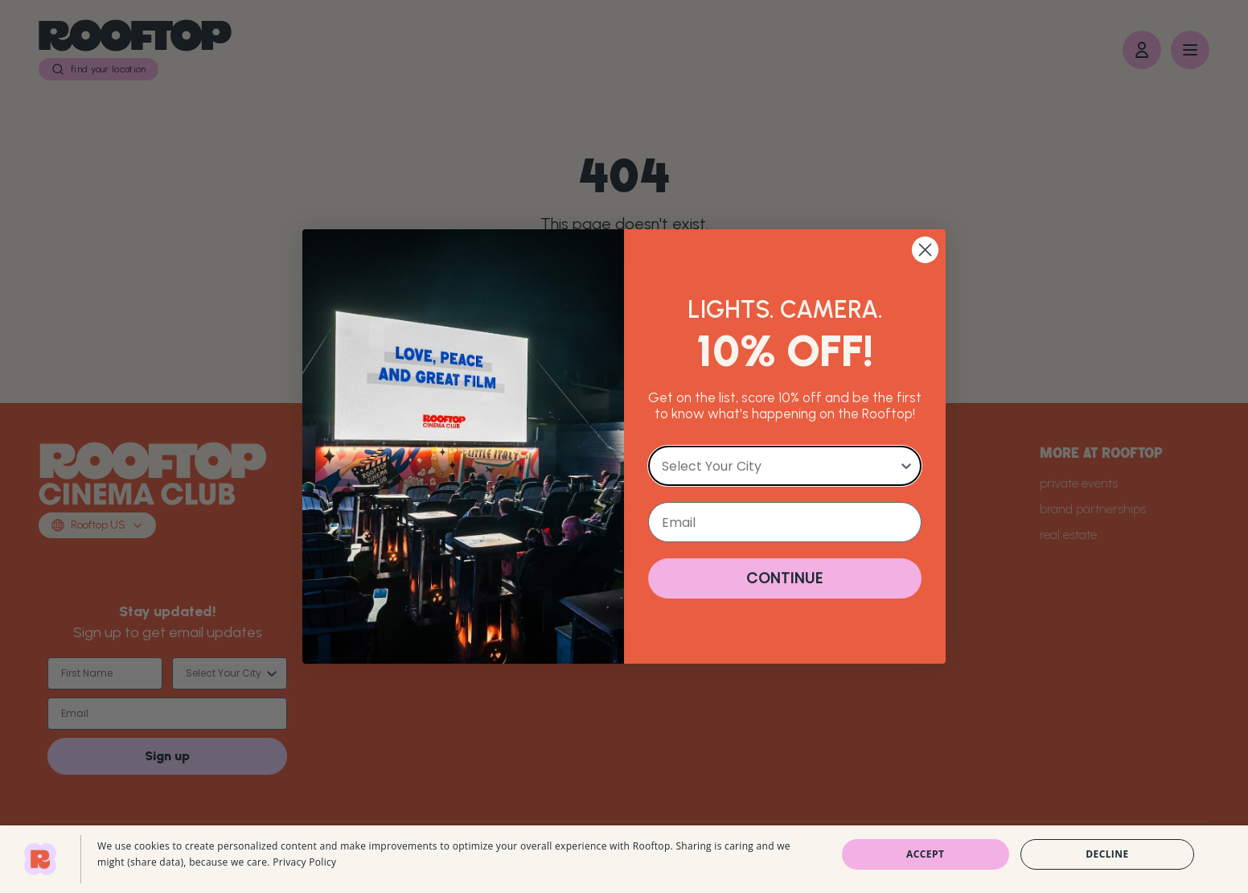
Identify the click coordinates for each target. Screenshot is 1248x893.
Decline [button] (1107, 854)
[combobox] (780, 465)
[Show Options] (906, 465)
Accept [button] (925, 854)
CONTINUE (784, 578)
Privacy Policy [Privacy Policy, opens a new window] (304, 862)
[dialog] (624, 859)
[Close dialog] (925, 250)
